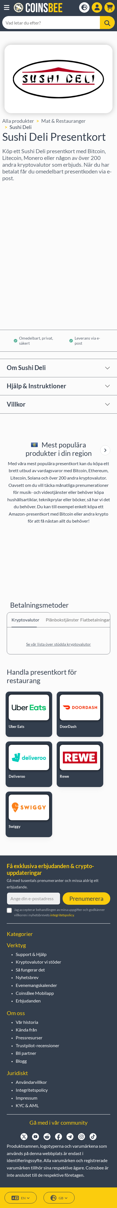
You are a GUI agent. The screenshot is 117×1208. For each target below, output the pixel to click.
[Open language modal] (84, 7)
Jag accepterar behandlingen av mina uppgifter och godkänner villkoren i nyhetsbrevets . (59, 912)
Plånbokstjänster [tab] (58, 619)
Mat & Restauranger (63, 121)
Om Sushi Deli (26, 367)
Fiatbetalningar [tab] (92, 619)
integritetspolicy (62, 915)
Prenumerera (86, 898)
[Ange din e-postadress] (33, 898)
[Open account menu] (97, 7)
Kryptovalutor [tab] (24, 619)
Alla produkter (18, 121)
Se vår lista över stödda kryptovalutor (58, 644)
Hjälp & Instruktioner (36, 386)
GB (59, 1198)
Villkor (16, 404)
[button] (6, 7)
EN (21, 1198)
